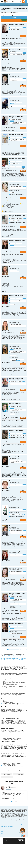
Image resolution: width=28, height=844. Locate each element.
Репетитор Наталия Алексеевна (17, 49)
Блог (2, 833)
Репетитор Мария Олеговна (16, 456)
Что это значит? (6, 841)
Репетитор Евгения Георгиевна (17, 593)
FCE (6, 655)
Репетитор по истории (18, 774)
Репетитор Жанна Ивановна (16, 116)
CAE (4, 655)
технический (20, 659)
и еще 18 (23, 166)
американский (4, 657)
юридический (4, 661)
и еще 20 (12, 408)
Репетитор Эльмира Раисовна (16, 134)
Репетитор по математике (7, 776)
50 (20, 649)
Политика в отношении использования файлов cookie (12, 824)
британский (16, 657)
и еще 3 (24, 27)
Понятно (21, 840)
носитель (3, 659)
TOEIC (20, 655)
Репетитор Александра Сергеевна (17, 551)
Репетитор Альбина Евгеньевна (17, 321)
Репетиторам (3, 835)
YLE (22, 655)
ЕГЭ (19, 658)
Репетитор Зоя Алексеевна (15, 568)
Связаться (23, 35)
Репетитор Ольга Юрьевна (15, 403)
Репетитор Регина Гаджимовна (17, 506)
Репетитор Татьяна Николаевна (17, 240)
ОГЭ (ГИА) (8, 659)
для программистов (13, 658)
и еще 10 (12, 597)
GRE (11, 655)
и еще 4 (23, 381)
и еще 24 (12, 103)
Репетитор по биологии (6, 774)
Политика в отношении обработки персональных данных (12, 822)
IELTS (14, 655)
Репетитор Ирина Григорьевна (17, 24)
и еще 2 (24, 218)
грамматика (22, 657)
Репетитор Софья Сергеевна (16, 430)
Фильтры (14, 17)
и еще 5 (24, 554)
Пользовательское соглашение (7, 826)
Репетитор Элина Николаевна (16, 378)
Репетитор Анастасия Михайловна (14, 526)
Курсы (2, 831)
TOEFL (16, 655)
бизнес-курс (10, 657)
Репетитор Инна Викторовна (16, 295)
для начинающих (5, 658)
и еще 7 (24, 78)
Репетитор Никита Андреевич (16, 480)
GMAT (9, 655)
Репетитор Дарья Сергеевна (16, 266)
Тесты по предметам (5, 829)
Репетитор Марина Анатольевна (17, 183)
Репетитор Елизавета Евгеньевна (17, 345)
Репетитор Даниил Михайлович (17, 215)
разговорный (13, 659)
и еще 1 (24, 137)
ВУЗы (2, 828)
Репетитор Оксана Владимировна (17, 74)
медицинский (24, 658)
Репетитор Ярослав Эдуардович (17, 99)
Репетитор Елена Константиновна (17, 158)
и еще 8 (24, 52)
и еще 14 (12, 245)
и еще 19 (12, 349)
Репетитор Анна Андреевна (16, 623)
